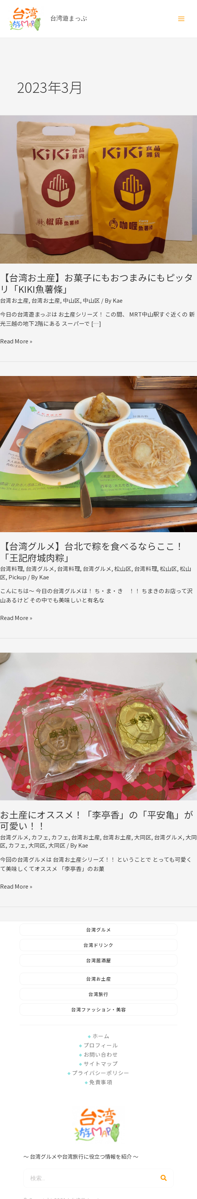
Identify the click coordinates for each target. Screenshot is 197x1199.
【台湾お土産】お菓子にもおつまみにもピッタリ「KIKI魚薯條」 (96, 282)
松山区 (122, 568)
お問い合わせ (98, 1054)
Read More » (16, 340)
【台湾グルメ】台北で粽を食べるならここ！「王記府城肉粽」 (92, 551)
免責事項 (98, 1082)
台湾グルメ (40, 568)
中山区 (71, 300)
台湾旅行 (98, 994)
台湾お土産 (14, 300)
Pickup (17, 577)
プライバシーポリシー (98, 1073)
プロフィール (98, 1045)
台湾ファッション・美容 (98, 1009)
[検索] (163, 1178)
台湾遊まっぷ (71, 18)
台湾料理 (11, 568)
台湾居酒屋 (98, 960)
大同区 (142, 837)
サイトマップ (98, 1063)
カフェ (40, 837)
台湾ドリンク (98, 945)
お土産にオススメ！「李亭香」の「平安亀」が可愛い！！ (96, 820)
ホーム (99, 1036)
